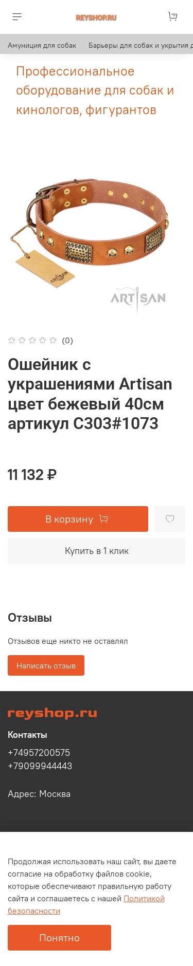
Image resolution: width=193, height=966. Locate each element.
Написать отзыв (46, 665)
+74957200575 (39, 752)
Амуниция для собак (42, 45)
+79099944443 (40, 766)
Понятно (59, 937)
